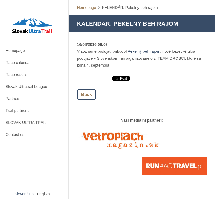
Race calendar (18, 62)
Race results (16, 74)
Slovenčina (24, 194)
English (43, 194)
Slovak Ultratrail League (26, 86)
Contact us (15, 134)
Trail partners (17, 110)
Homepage (15, 50)
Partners (13, 98)
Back (86, 94)
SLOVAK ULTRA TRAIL (26, 122)
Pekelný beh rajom (144, 51)
